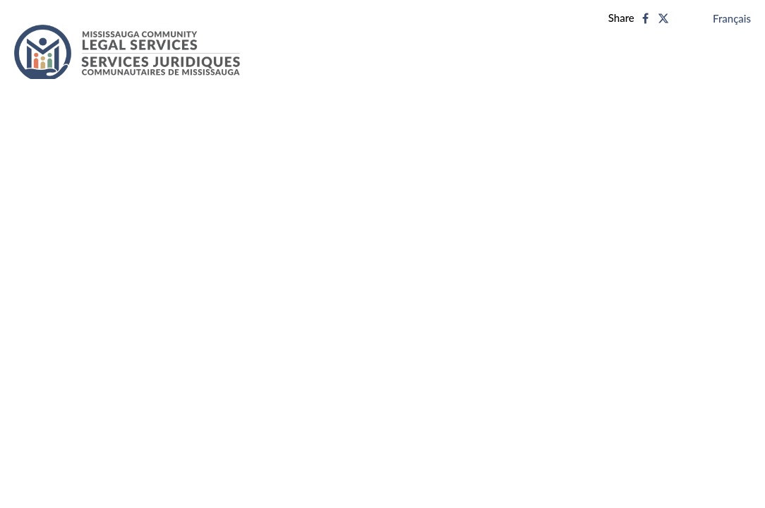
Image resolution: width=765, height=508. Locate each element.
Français (732, 18)
